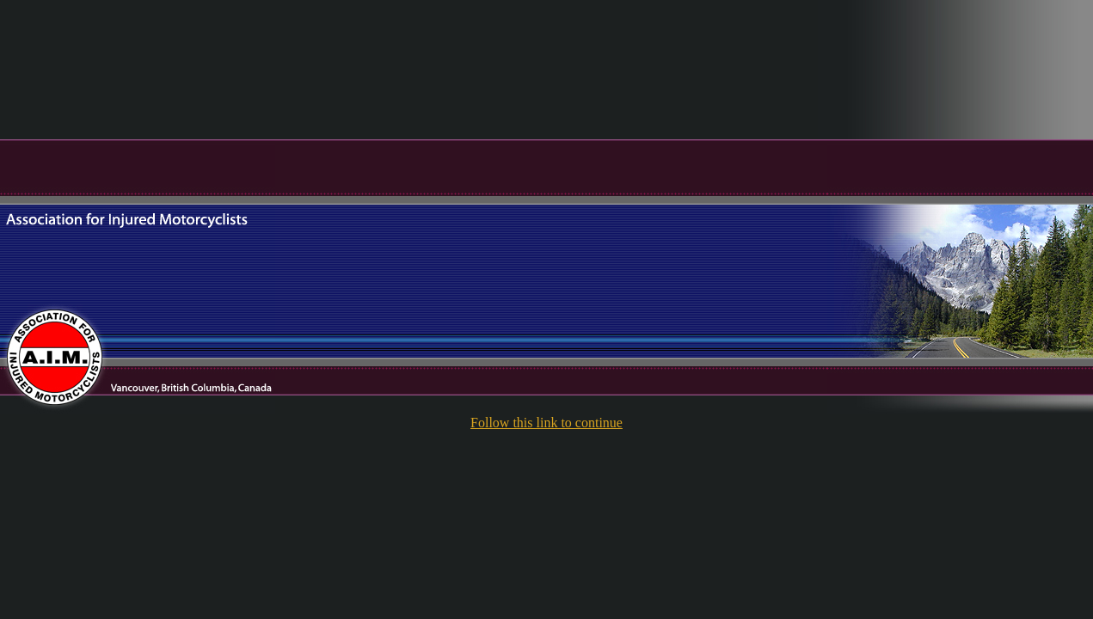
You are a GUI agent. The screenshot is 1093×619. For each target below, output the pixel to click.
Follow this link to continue (546, 422)
